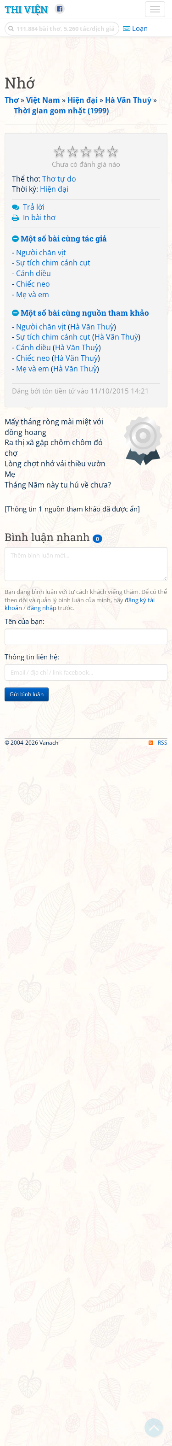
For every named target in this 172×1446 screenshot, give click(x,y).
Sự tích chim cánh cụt (53, 435)
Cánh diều (33, 446)
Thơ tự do (59, 352)
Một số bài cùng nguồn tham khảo (80, 486)
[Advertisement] (86, 139)
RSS (158, 1438)
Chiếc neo (33, 457)
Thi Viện (26, 9)
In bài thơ (39, 390)
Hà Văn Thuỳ (92, 499)
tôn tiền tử (58, 563)
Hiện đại (54, 362)
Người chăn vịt (41, 425)
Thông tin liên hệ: (32, 1002)
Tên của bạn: (24, 966)
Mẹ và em (32, 467)
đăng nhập (41, 954)
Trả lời (33, 380)
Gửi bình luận (27, 1040)
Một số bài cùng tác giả (59, 411)
